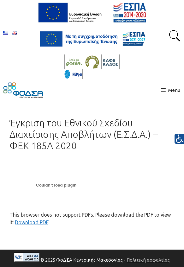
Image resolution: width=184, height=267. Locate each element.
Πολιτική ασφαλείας (148, 260)
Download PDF (31, 222)
